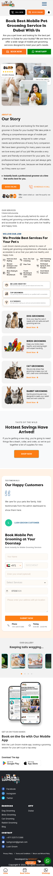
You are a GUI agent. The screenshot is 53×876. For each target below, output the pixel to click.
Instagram (9, 793)
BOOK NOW (14, 51)
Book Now (32, 327)
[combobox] (26, 582)
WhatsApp (39, 51)
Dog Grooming (8, 810)
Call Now (17, 12)
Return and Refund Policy (41, 854)
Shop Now (26, 454)
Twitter (7, 798)
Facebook (9, 789)
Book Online (36, 12)
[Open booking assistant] (33, 861)
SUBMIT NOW (26, 618)
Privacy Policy (9, 854)
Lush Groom (10, 846)
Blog (4, 826)
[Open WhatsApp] (47, 860)
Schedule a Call (39, 187)
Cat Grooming (8, 818)
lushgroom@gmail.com (14, 842)
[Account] (48, 12)
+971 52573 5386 (12, 837)
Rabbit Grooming (9, 822)
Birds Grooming (9, 814)
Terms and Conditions (23, 854)
